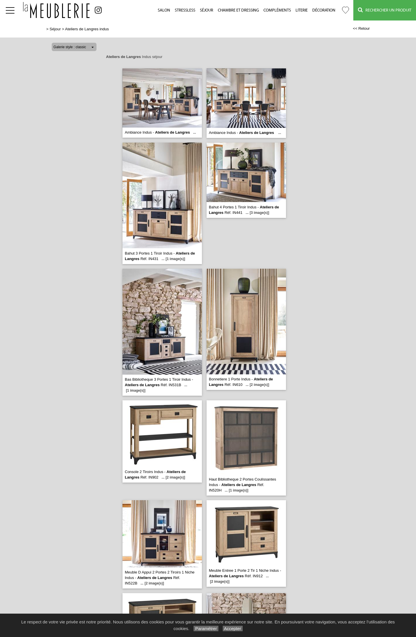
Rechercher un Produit (384, 10)
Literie (302, 10)
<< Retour (361, 28)
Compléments (277, 10)
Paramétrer (206, 628)
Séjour (206, 10)
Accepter (232, 628)
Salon (164, 10)
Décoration (323, 10)
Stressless (185, 10)
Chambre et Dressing (238, 10)
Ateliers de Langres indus (87, 29)
